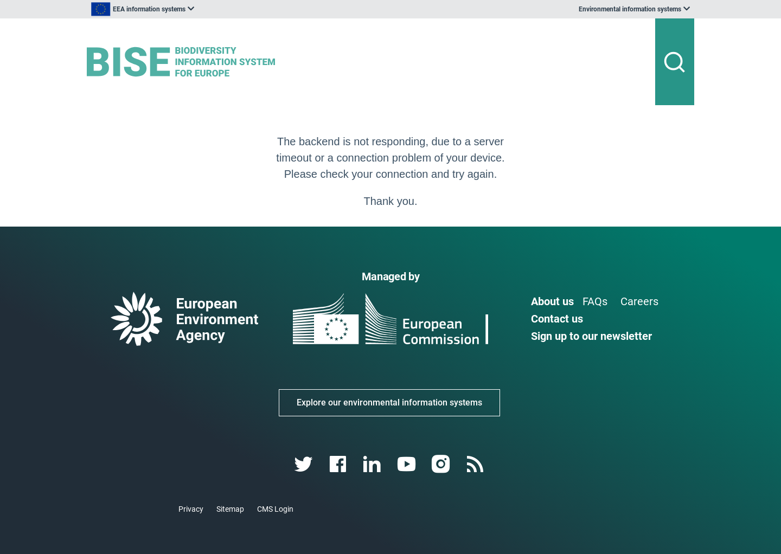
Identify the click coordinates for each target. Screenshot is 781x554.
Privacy (190, 509)
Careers (639, 301)
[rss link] (476, 464)
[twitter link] (304, 464)
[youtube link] (407, 464)
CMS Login (275, 509)
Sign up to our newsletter (591, 336)
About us (552, 301)
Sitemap (230, 509)
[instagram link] (442, 464)
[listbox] (196, 9)
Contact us (557, 318)
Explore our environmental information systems (389, 402)
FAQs (594, 301)
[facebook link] (339, 464)
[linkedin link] (373, 464)
